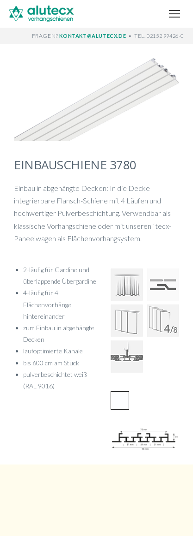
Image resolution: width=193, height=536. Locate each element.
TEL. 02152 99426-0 (159, 36)
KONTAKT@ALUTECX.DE (93, 36)
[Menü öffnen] (174, 14)
